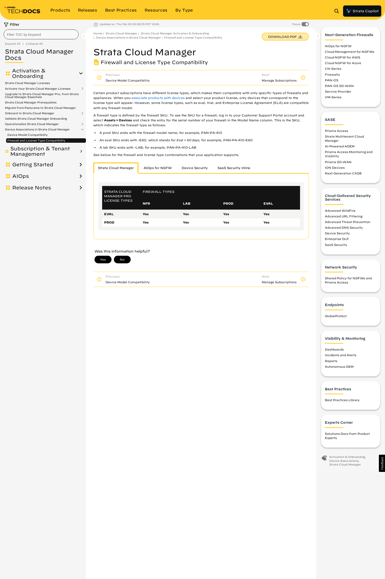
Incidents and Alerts (340, 357)
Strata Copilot (362, 11)
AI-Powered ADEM (340, 148)
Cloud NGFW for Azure (343, 65)
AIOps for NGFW (338, 48)
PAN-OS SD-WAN (339, 88)
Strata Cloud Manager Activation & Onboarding (175, 33)
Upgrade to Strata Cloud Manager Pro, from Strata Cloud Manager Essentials (42, 95)
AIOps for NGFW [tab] (158, 168)
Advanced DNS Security (344, 230)
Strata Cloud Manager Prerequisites (30, 102)
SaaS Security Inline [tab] (234, 168)
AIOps (20, 176)
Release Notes (31, 187)
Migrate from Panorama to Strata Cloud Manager (40, 107)
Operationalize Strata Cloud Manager (32, 124)
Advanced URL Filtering (343, 218)
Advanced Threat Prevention (347, 224)
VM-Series (333, 99)
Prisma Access (336, 133)
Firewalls (332, 76)
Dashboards (334, 351)
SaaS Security (336, 247)
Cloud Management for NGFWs (349, 54)
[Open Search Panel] (338, 11)
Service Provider (338, 94)
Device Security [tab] (195, 168)
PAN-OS (331, 82)
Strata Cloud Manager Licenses (27, 83)
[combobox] (41, 34)
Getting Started (32, 164)
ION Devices (335, 169)
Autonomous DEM (339, 368)
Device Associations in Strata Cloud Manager (37, 129)
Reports (331, 363)
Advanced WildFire (340, 212)
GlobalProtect (336, 318)
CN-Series (333, 71)
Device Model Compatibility (27, 134)
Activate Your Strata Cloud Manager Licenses (37, 88)
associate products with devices (158, 98)
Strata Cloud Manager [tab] (116, 168)
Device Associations (343, 463)
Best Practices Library (342, 402)
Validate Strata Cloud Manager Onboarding (36, 118)
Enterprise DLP (337, 241)
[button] (382, 463)
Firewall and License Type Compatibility (36, 140)
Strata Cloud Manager (121, 33)
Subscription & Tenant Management (40, 151)
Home (97, 33)
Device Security (337, 235)
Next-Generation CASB (343, 175)
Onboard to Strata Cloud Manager (29, 113)
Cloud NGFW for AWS (342, 59)
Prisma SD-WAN (338, 164)
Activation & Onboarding (28, 73)
